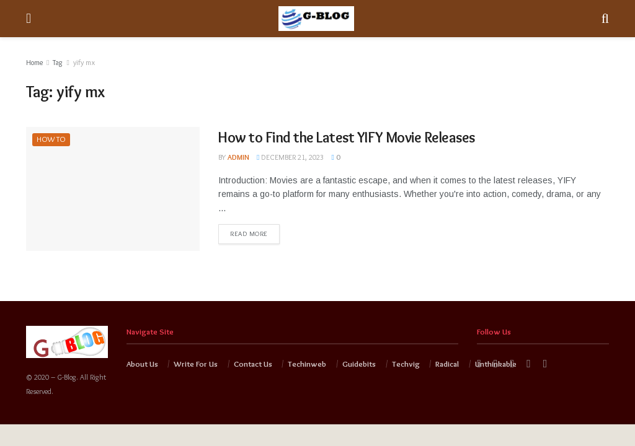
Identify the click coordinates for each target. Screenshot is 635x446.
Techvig (406, 364)
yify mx (84, 62)
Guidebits (359, 364)
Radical (447, 364)
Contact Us (253, 364)
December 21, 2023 (290, 157)
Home (34, 62)
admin (238, 157)
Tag (58, 62)
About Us (142, 364)
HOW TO (51, 139)
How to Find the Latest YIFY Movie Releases (346, 137)
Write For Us (196, 364)
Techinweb (307, 364)
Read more (249, 233)
